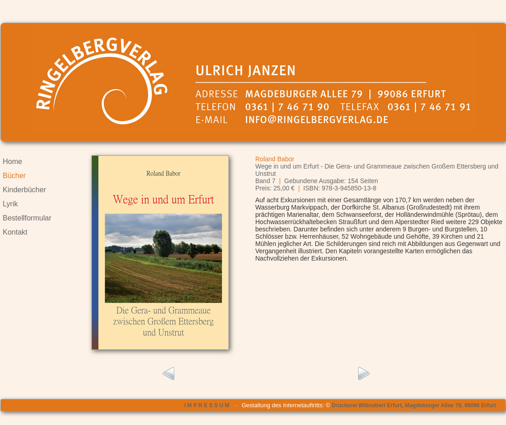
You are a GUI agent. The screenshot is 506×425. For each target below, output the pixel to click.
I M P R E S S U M (206, 405)
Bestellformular (27, 218)
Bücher (14, 175)
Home (12, 161)
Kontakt (15, 232)
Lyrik (10, 204)
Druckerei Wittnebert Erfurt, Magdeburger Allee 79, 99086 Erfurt (414, 405)
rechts (364, 374)
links (167, 374)
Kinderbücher (24, 190)
